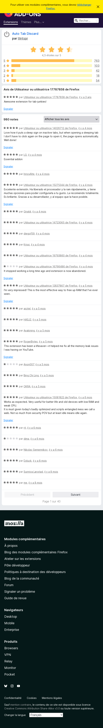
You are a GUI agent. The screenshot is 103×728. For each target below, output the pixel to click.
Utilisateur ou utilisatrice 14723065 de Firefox (50, 222)
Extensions (11, 22)
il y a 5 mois (86, 285)
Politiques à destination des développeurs (35, 572)
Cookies (32, 697)
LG (25, 154)
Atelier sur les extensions (22, 559)
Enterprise (11, 630)
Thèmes (26, 22)
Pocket (9, 674)
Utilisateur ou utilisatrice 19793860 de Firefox (51, 255)
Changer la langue (15, 714)
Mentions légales (52, 697)
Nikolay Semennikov (36, 449)
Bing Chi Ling (31, 375)
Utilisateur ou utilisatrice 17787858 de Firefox (51, 97)
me (25, 482)
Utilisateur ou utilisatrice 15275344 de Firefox (50, 184)
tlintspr (23, 38)
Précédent (27, 494)
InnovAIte (29, 173)
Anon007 (29, 364)
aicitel (27, 308)
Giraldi (27, 211)
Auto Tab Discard (25, 33)
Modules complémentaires (25, 539)
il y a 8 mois (40, 460)
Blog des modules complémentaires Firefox (36, 552)
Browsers (11, 648)
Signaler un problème (19, 591)
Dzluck (28, 460)
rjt (25, 427)
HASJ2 (27, 319)
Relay (8, 661)
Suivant (75, 494)
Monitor (10, 668)
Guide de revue (15, 598)
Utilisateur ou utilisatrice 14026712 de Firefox (50, 128)
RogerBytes (31, 341)
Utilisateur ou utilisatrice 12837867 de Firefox (50, 285)
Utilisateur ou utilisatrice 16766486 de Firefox (51, 266)
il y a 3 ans (85, 97)
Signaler (8, 108)
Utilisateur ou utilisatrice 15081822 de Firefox (50, 397)
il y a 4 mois (85, 128)
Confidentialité (12, 697)
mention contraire (20, 704)
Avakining (29, 330)
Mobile (9, 623)
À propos (11, 545)
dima (26, 438)
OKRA (27, 386)
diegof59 (29, 233)
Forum (8, 585)
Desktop (10, 616)
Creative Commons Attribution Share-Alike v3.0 (32, 708)
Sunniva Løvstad (33, 471)
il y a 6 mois (85, 397)
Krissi (27, 244)
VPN (7, 655)
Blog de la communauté (21, 578)
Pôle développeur (17, 565)
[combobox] (86, 20)
